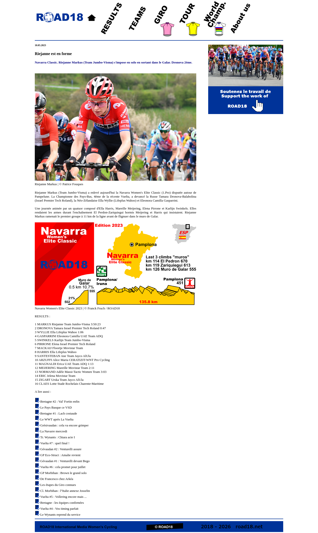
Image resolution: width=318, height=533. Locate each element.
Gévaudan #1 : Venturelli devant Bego (65, 461)
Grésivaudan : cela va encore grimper (64, 425)
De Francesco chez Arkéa (56, 479)
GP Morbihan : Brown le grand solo (63, 473)
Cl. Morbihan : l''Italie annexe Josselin (65, 491)
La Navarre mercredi (53, 431)
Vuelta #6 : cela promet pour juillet (62, 467)
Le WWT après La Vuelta (57, 419)
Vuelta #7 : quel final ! (54, 443)
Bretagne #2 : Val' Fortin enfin (60, 401)
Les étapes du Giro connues (58, 485)
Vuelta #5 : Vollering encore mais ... (63, 497)
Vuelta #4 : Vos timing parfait (59, 508)
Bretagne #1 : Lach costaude (58, 413)
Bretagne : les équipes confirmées (62, 502)
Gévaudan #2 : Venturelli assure (60, 449)
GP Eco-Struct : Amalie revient (60, 455)
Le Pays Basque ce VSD (56, 407)
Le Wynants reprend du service (60, 514)
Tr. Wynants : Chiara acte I (57, 437)
